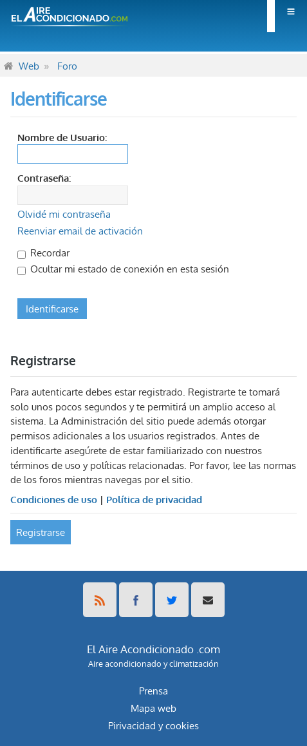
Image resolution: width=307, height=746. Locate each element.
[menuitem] (287, 16)
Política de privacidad (154, 499)
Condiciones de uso (53, 499)
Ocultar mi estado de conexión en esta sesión (123, 268)
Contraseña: (44, 177)
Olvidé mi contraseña (64, 213)
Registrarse (40, 532)
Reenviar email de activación (80, 230)
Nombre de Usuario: (62, 137)
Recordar (43, 252)
